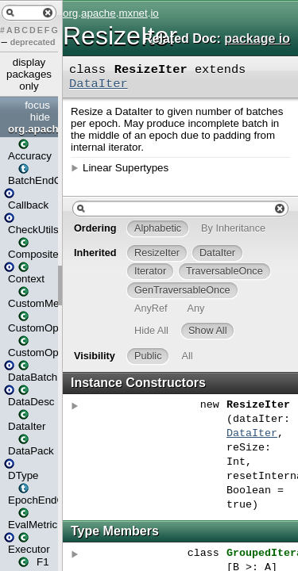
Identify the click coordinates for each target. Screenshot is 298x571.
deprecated (33, 42)
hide (40, 117)
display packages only (29, 74)
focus (37, 105)
